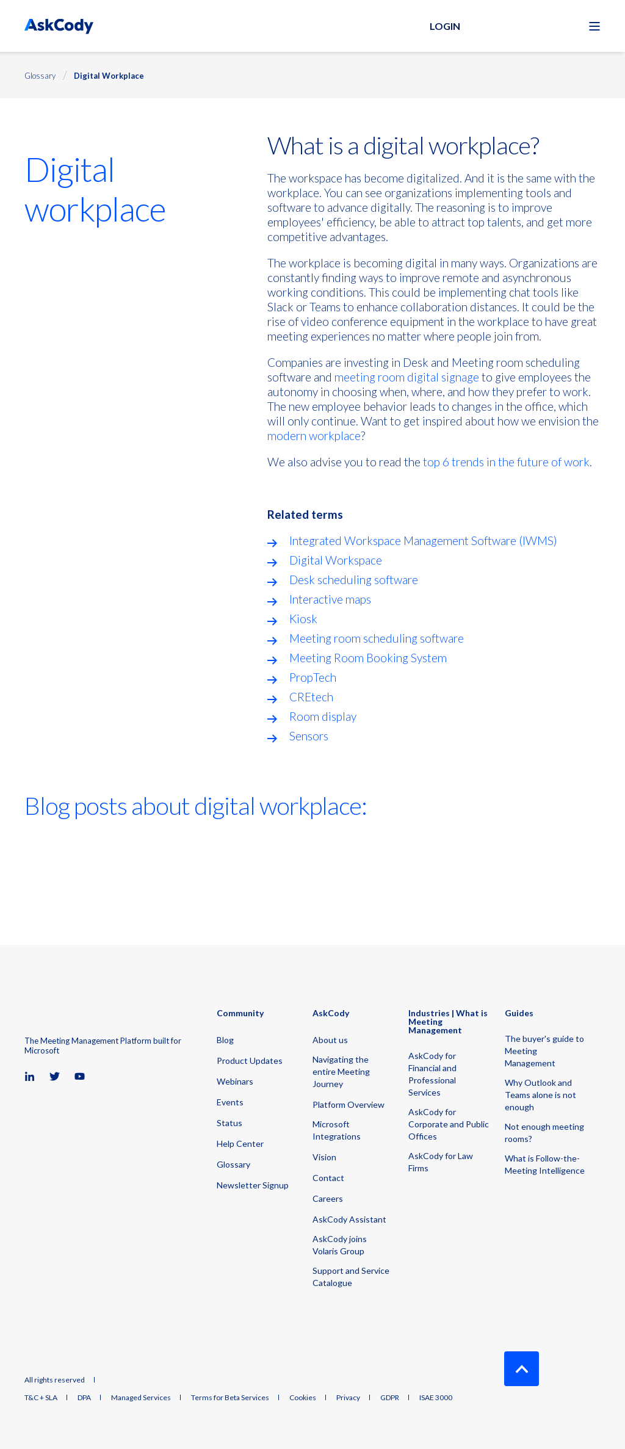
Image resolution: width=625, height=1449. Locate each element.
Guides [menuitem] (519, 1013)
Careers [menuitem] (327, 1198)
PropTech (312, 677)
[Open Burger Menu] (594, 26)
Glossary (40, 76)
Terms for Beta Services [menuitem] (230, 1397)
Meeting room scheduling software (376, 638)
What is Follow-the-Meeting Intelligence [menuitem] (545, 1164)
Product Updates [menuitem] (250, 1060)
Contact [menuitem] (328, 1178)
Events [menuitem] (230, 1102)
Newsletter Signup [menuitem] (253, 1185)
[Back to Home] (58, 26)
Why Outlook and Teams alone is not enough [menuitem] (540, 1094)
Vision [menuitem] (324, 1157)
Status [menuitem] (229, 1123)
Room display (322, 716)
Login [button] (445, 26)
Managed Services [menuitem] (141, 1397)
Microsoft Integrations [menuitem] (336, 1130)
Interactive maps (330, 599)
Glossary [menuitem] (233, 1164)
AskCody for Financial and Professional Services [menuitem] (432, 1073)
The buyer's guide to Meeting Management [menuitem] (544, 1050)
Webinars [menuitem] (235, 1081)
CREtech (311, 697)
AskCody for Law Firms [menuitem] (440, 1162)
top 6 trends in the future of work (506, 462)
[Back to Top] (521, 1368)
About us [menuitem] (330, 1040)
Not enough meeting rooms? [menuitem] (544, 1132)
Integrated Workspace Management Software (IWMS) (423, 540)
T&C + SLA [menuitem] (40, 1397)
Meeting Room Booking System (368, 658)
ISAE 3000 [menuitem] (435, 1397)
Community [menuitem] (240, 1013)
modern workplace (314, 435)
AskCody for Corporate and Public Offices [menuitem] (448, 1124)
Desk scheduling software (353, 580)
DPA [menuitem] (84, 1397)
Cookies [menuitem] (302, 1397)
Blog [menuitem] (225, 1040)
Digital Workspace (335, 560)
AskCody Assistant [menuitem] (349, 1219)
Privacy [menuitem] (348, 1397)
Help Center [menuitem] (240, 1143)
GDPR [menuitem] (389, 1397)
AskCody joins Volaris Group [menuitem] (339, 1245)
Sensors (308, 736)
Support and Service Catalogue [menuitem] (350, 1276)
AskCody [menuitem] (330, 1013)
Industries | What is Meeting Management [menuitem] (448, 1022)
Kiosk (303, 619)
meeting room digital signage (406, 377)
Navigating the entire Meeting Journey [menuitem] (341, 1071)
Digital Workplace (109, 76)
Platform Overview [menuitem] (348, 1104)
